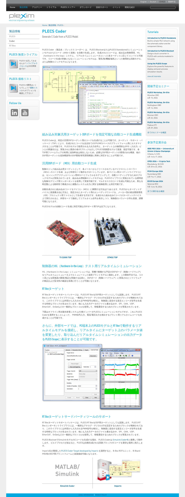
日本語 (162, 2)
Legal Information (86, 495)
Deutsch (153, 2)
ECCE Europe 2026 (155, 181)
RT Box (12, 46)
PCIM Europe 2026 (155, 171)
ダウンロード (86, 7)
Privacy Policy (101, 495)
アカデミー (37, 7)
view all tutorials (154, 76)
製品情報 (24, 7)
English (144, 2)
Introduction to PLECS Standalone (161, 38)
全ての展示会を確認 (155, 191)
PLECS (60, 25)
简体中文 (172, 2)
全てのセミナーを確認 (156, 133)
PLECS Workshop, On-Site (158, 93)
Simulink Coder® (120, 440)
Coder (12, 41)
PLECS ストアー (68, 7)
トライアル (51, 7)
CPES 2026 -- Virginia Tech (158, 161)
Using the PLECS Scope (157, 64)
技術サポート (102, 7)
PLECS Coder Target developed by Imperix (79, 451)
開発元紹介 (130, 7)
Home (12, 7)
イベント (116, 7)
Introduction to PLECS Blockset (160, 51)
